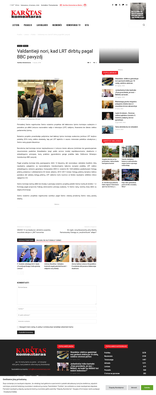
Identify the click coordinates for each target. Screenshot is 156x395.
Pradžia (19, 35)
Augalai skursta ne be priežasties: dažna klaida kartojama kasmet (110, 161)
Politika (33, 35)
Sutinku (147, 388)
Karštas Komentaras (24, 62)
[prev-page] (18, 273)
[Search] (144, 25)
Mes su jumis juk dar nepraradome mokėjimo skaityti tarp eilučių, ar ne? (137, 14)
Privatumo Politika (10, 392)
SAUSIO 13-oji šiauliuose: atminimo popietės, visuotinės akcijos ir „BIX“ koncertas (34, 231)
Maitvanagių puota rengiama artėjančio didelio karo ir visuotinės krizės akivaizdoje (126, 104)
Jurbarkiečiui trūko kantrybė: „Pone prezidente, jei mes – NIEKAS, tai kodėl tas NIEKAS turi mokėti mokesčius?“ (84, 367)
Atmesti (134, 388)
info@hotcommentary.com (39, 369)
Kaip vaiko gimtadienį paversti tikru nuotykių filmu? (129, 185)
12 (95, 62)
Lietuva (26, 35)
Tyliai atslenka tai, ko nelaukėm (126, 127)
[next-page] (22, 273)
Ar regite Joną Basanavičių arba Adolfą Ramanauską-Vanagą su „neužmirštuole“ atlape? (78, 231)
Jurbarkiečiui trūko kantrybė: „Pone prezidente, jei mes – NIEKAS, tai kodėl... (125, 92)
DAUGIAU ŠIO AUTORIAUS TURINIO (48, 240)
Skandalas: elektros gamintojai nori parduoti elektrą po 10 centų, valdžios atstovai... (126, 81)
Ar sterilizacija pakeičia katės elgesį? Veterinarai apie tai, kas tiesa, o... (110, 185)
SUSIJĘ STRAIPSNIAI (26, 240)
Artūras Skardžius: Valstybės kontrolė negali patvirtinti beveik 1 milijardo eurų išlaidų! (55, 266)
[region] (78, 385)
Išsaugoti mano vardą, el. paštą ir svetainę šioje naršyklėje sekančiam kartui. (47, 327)
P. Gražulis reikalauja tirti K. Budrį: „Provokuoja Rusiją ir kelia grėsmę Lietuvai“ (28, 266)
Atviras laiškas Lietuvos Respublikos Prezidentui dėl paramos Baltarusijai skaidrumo (84, 266)
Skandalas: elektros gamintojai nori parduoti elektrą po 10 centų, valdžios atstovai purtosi (84, 354)
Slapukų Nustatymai (116, 388)
